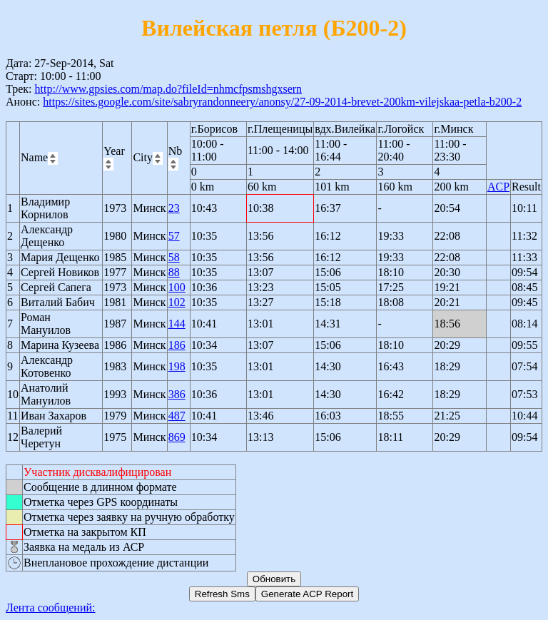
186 (177, 345)
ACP (498, 187)
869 (177, 437)
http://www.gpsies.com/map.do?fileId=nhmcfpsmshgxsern (168, 89)
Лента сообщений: (51, 607)
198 (177, 366)
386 (177, 394)
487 (177, 416)
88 (174, 272)
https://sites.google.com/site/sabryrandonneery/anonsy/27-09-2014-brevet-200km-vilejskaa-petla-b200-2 (282, 102)
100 (177, 287)
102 (177, 302)
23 (174, 208)
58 (174, 257)
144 (177, 323)
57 (174, 236)
